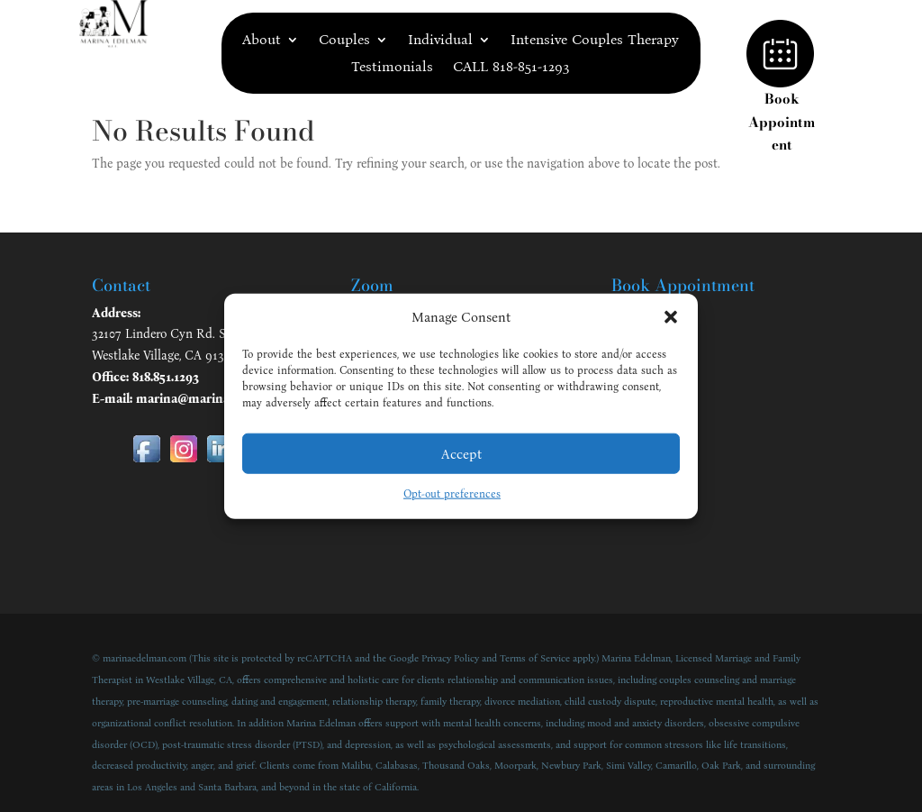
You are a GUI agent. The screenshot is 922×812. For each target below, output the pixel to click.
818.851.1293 (165, 377)
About (261, 40)
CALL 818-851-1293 (511, 67)
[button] (671, 317)
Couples (344, 40)
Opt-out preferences (452, 494)
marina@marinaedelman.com (221, 398)
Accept (461, 454)
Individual (440, 40)
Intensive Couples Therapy (595, 40)
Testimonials (392, 67)
